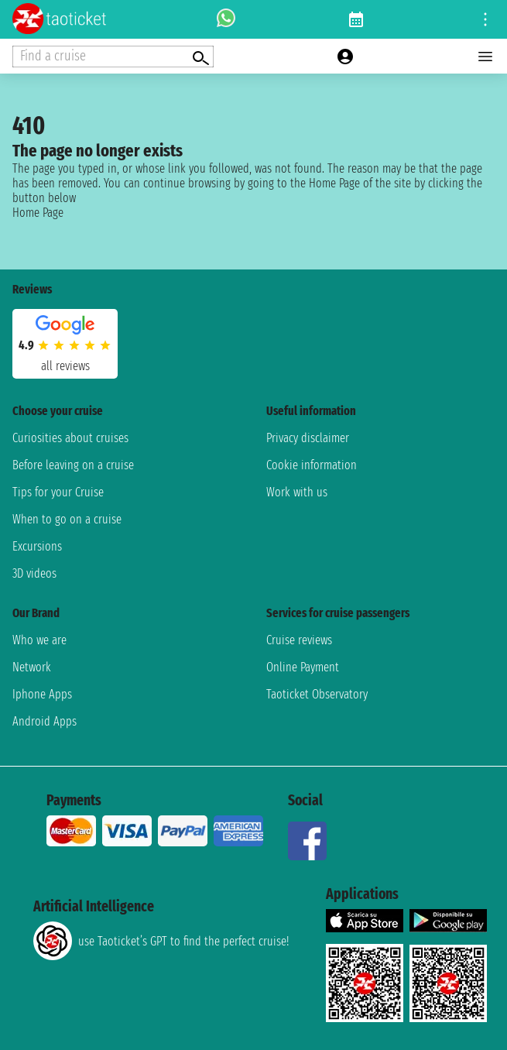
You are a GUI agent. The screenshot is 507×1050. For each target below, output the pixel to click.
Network (31, 667)
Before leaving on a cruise (73, 465)
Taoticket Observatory (317, 694)
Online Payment (302, 667)
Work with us (296, 492)
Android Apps (44, 721)
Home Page (37, 212)
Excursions (37, 546)
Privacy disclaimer (307, 438)
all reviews (65, 366)
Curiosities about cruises (70, 438)
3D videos (34, 573)
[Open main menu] (485, 56)
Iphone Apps (42, 694)
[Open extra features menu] (113, 56)
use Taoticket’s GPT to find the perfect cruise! (161, 940)
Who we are (39, 640)
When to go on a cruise (67, 519)
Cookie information (311, 465)
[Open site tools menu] (485, 19)
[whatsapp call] (226, 19)
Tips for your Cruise (58, 492)
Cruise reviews (299, 640)
